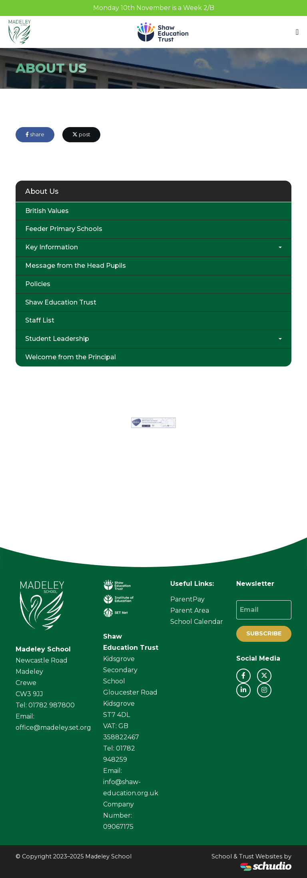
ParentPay (187, 599)
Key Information (51, 247)
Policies (37, 284)
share (35, 134)
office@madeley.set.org (53, 727)
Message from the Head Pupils (75, 265)
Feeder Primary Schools (63, 229)
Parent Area (189, 610)
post (81, 134)
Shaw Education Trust (60, 302)
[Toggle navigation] (297, 32)
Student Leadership (57, 338)
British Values (47, 211)
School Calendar (196, 621)
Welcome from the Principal (70, 357)
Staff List (39, 320)
